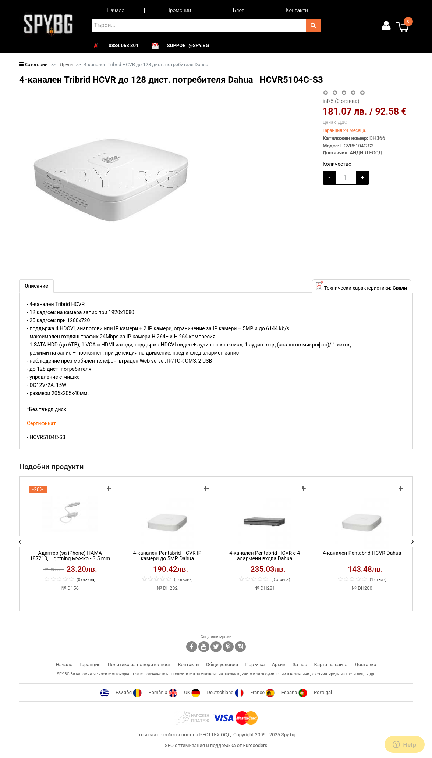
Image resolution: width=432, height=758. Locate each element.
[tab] (36, 286)
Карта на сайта (331, 664)
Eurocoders (255, 745)
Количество (337, 164)
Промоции (178, 10)
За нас (300, 664)
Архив (279, 664)
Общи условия (222, 664)
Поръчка (255, 664)
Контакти (297, 10)
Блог (238, 10)
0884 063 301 (123, 45)
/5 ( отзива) (341, 101)
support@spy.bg (188, 45)
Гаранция (89, 664)
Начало (115, 10)
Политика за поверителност (139, 664)
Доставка (365, 664)
